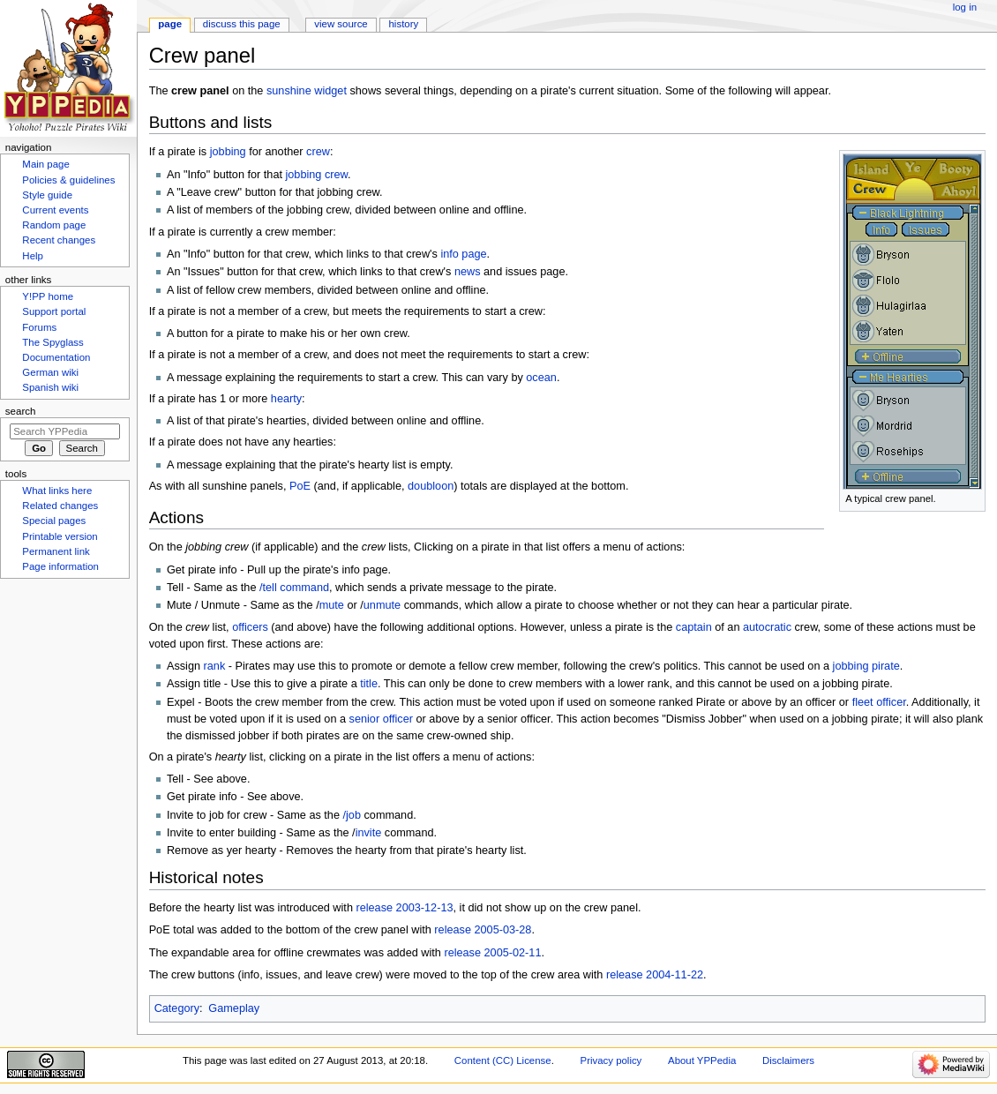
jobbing (228, 152)
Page (170, 24)
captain (694, 627)
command (304, 587)
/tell (268, 587)
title (369, 684)
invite (369, 833)
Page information (60, 566)
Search (20, 411)
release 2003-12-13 (404, 908)
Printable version (59, 536)
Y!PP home (47, 296)
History (404, 24)
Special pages (54, 520)
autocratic (767, 627)
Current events (55, 210)
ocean (541, 377)
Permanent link (55, 551)
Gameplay (233, 1008)
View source (340, 24)
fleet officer (879, 702)
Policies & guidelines (68, 180)
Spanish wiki (50, 387)
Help (32, 256)
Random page (54, 225)
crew (318, 152)
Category (176, 1008)
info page (463, 254)
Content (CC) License (502, 1060)
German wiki (50, 372)
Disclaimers (788, 1060)
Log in (965, 7)
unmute (382, 605)
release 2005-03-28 (482, 930)
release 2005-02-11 (492, 953)
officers (250, 627)
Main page (46, 164)
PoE (300, 486)
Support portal (54, 311)
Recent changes (58, 240)
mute (331, 605)
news (467, 272)
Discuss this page (242, 24)
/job (352, 815)
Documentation (56, 357)
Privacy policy (611, 1060)
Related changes (60, 505)
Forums (39, 327)
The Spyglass (52, 342)
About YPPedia (702, 1060)
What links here (57, 490)
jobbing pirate (866, 666)
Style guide (47, 195)
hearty (286, 399)
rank (215, 666)
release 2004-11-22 (654, 975)
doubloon (431, 486)
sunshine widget (306, 91)
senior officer (381, 719)
